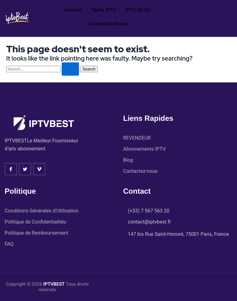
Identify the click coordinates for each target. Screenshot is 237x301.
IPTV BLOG (138, 10)
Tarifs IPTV (103, 10)
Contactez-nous (108, 23)
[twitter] (25, 169)
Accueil (73, 10)
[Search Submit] (70, 69)
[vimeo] (39, 169)
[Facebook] (11, 169)
